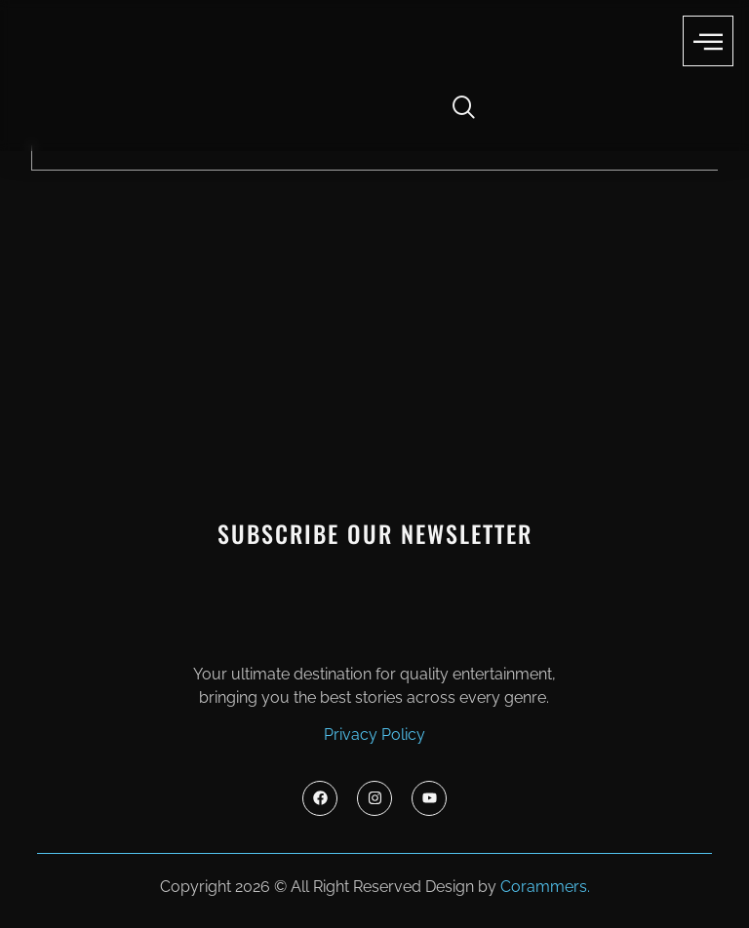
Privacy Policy (374, 734)
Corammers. (545, 886)
